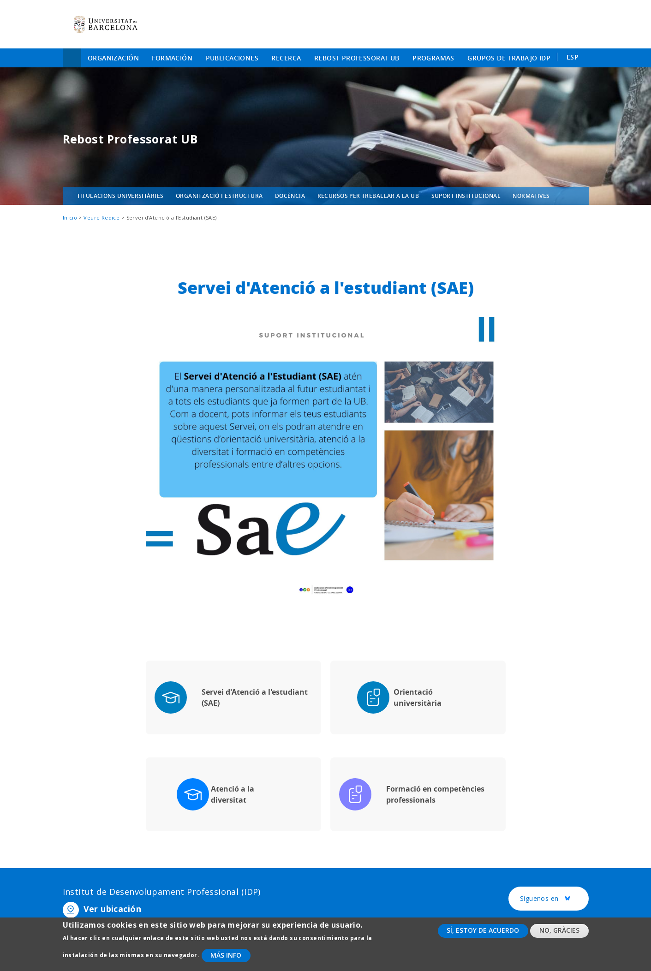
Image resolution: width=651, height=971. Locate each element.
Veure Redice (101, 217)
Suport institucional (466, 196)
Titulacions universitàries (120, 196)
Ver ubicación (112, 908)
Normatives (531, 196)
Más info (225, 960)
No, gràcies (559, 935)
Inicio (72, 57)
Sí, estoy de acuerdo (483, 935)
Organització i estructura (219, 196)
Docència (290, 196)
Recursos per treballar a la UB (368, 196)
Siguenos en (554, 899)
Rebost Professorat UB (357, 58)
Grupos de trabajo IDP (508, 58)
